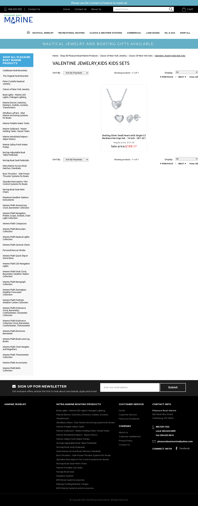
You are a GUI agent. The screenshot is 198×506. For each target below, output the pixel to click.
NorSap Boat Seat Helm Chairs (71, 463)
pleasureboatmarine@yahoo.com (175, 441)
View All (193, 77)
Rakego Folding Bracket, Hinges (72, 484)
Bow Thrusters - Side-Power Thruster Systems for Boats (16, 175)
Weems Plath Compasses (15, 223)
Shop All (185, 33)
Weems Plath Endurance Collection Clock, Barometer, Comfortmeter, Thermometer (16, 323)
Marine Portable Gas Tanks (69, 467)
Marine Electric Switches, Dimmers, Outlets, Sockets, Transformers (15, 105)
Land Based (153, 33)
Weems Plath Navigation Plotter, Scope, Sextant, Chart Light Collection (16, 215)
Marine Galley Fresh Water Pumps (73, 439)
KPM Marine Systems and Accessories (75, 488)
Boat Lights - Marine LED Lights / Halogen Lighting (14, 96)
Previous (167, 77)
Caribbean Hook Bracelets (15, 70)
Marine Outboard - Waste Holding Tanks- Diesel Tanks (16, 130)
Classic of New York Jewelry (16, 89)
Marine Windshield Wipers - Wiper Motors (76, 435)
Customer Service (128, 414)
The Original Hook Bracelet (15, 76)
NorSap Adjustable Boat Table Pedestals (14, 153)
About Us (96, 9)
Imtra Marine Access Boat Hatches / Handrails (15, 167)
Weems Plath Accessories (15, 362)
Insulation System (65, 476)
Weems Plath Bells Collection (12, 369)
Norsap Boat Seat (65, 471)
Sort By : (57, 73)
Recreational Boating (71, 33)
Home (66, 9)
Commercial (134, 33)
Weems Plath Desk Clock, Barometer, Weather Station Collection (16, 274)
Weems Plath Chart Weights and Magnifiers (16, 348)
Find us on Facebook (129, 418)
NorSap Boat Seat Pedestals (16, 160)
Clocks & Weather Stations (106, 33)
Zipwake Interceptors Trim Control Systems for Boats (15, 182)
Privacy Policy (125, 440)
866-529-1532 (15, 9)
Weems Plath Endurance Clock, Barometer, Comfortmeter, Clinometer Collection (15, 311)
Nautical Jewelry (42, 33)
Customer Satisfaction (130, 436)
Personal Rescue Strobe (14, 250)
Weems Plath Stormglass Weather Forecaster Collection (14, 292)
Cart (190, 9)
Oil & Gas (169, 33)
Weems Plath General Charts (16, 245)
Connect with (162, 448)
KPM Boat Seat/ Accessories (70, 480)
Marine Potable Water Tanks (16, 123)
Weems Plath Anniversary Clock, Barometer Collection (16, 206)
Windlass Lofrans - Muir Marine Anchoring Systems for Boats (15, 115)
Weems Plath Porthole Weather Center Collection (15, 301)
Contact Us (34, 9)
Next (181, 77)
